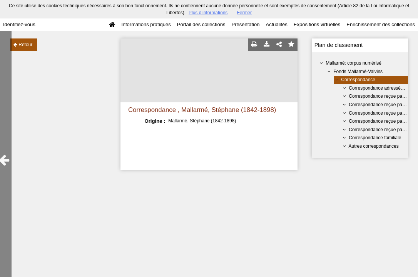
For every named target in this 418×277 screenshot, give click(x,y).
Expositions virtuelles (317, 24)
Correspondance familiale (375, 137)
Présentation (245, 24)
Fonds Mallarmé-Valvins (358, 71)
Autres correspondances (374, 146)
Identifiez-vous (19, 24)
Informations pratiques (146, 24)
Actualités (276, 24)
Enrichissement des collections (380, 24)
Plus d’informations (208, 12)
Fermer (244, 12)
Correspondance (358, 79)
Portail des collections (201, 24)
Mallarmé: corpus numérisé (353, 63)
